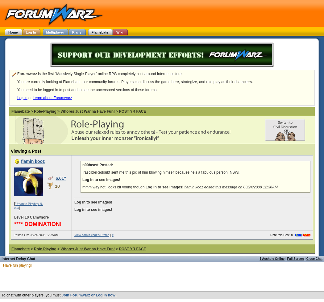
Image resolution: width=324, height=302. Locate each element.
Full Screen (295, 258)
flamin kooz (33, 161)
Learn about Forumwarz (52, 98)
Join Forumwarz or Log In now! (89, 295)
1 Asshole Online (272, 258)
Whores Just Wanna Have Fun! (87, 111)
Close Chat (314, 258)
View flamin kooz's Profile (91, 235)
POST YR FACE (132, 111)
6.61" (61, 178)
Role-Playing (45, 111)
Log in (22, 98)
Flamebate (20, 111)
